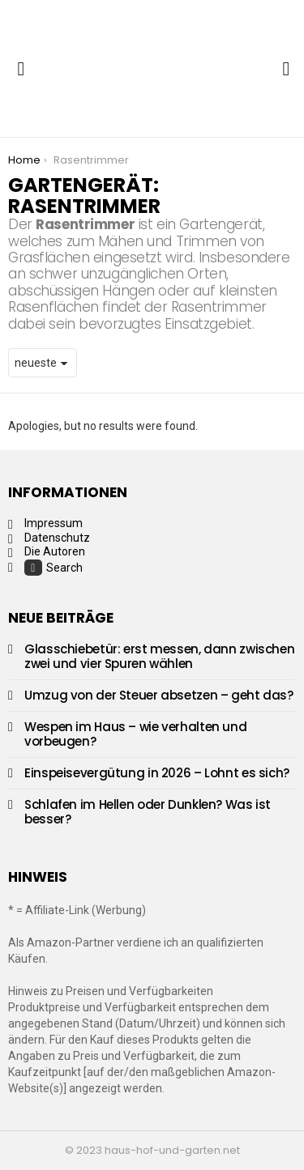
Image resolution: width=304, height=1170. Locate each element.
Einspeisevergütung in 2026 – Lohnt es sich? (156, 772)
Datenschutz (57, 537)
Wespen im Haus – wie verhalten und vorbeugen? (135, 734)
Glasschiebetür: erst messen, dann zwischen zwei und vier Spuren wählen (159, 656)
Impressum (53, 523)
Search (53, 567)
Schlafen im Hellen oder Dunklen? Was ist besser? (147, 812)
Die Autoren (54, 551)
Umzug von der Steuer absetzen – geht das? (158, 695)
